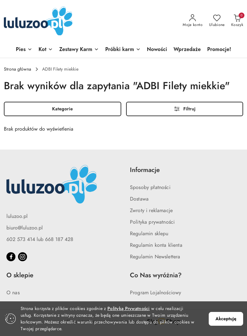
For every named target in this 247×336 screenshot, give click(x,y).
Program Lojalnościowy (155, 292)
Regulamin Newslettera (155, 256)
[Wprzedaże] (187, 50)
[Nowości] (157, 50)
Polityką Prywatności (128, 309)
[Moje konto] (193, 20)
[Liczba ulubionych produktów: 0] (217, 20)
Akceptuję (225, 318)
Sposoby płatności (150, 187)
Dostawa (139, 198)
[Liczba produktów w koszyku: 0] (237, 20)
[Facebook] (10, 256)
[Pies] (24, 50)
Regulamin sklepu (149, 233)
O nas (13, 292)
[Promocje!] (219, 50)
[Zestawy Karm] (79, 50)
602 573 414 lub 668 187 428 (39, 239)
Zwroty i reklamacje (151, 210)
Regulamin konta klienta (156, 245)
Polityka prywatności (152, 222)
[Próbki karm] (123, 50)
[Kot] (46, 50)
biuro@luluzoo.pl (24, 227)
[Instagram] (22, 256)
